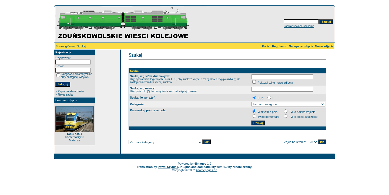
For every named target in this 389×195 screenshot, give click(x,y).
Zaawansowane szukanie (299, 26)
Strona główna (65, 46)
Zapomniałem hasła (71, 91)
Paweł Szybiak (168, 166)
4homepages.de (206, 170)
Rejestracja (65, 94)
